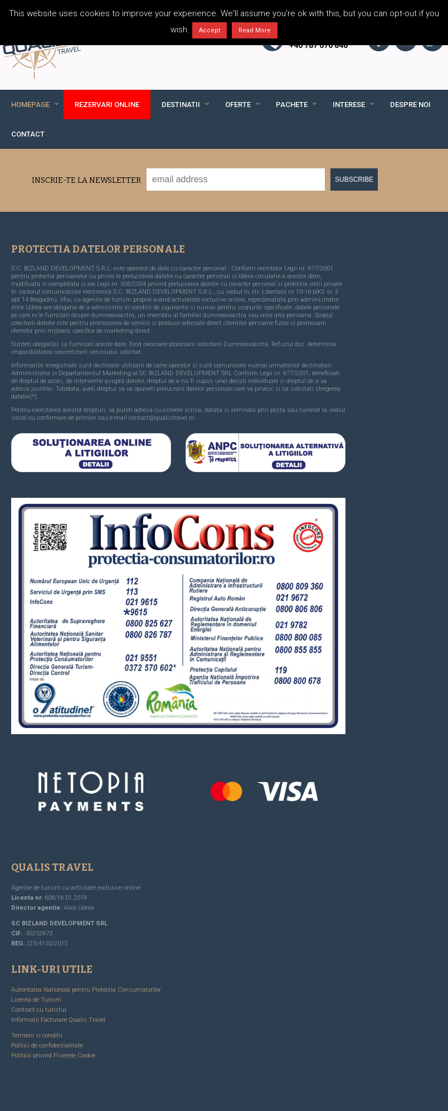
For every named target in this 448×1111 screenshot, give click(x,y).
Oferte (238, 104)
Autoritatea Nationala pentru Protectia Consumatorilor (86, 989)
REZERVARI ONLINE (107, 104)
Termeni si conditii (36, 1035)
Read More (254, 30)
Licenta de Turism (36, 999)
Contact (28, 134)
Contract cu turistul (38, 1009)
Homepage (30, 104)
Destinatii (181, 104)
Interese (349, 104)
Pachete (292, 104)
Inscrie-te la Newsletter (86, 180)
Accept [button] (209, 30)
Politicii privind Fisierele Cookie (53, 1055)
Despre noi (410, 104)
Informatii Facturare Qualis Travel (58, 1019)
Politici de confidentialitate (47, 1045)
